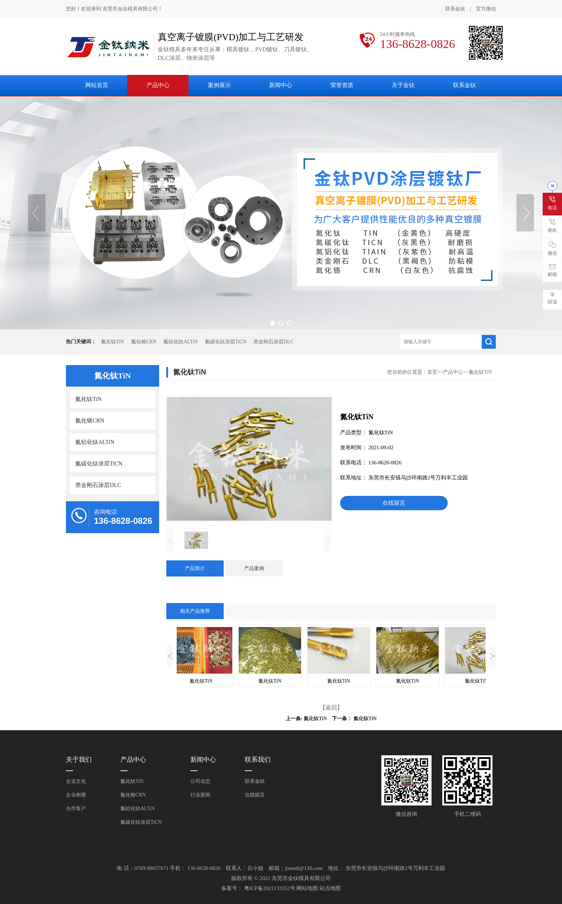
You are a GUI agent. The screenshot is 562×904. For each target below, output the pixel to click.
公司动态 (200, 781)
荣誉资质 (341, 85)
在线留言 (393, 503)
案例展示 (219, 85)
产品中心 (158, 85)
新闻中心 (280, 85)
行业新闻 (200, 795)
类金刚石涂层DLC (273, 341)
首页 (432, 372)
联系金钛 (455, 8)
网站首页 (96, 85)
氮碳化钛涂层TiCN (225, 341)
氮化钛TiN (112, 341)
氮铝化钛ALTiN (180, 341)
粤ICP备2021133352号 (270, 888)
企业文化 (76, 781)
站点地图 (330, 888)
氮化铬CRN (144, 341)
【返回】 (331, 707)
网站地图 (307, 888)
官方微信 (486, 9)
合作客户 (76, 808)
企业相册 (76, 795)
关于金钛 (403, 85)
